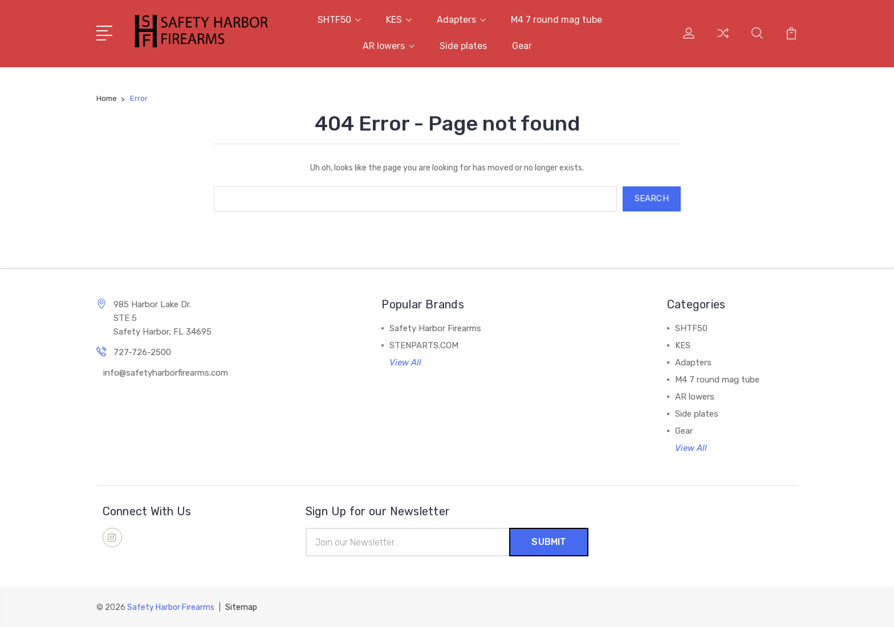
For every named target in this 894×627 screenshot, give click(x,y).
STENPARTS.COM (423, 345)
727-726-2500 (142, 352)
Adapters (461, 19)
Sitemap (241, 607)
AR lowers (389, 45)
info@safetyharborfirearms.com (165, 373)
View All (405, 362)
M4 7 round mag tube (556, 19)
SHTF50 (339, 19)
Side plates (463, 45)
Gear (522, 45)
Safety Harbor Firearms (435, 328)
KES (399, 19)
